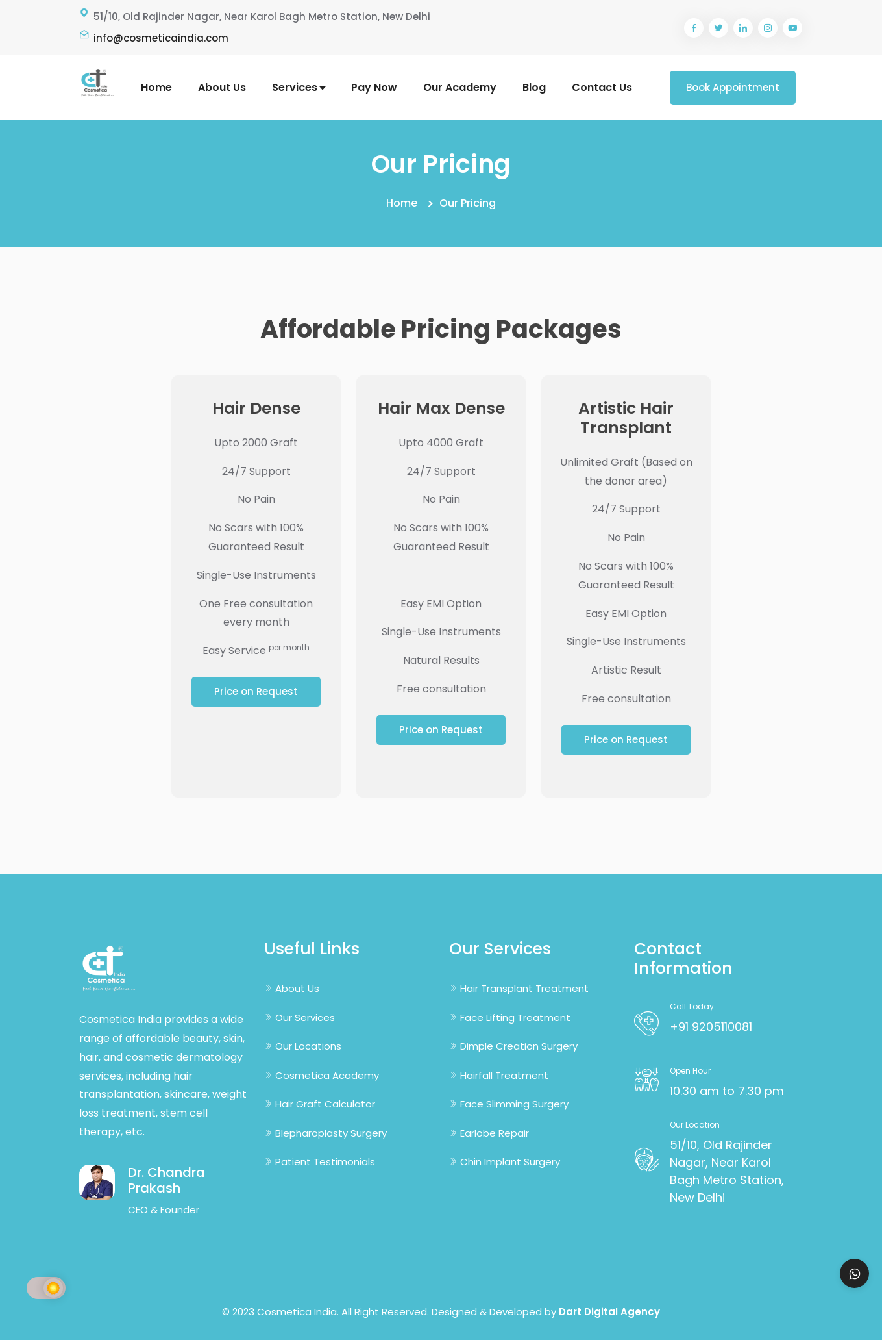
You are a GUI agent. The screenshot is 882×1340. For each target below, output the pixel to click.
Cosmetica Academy (327, 1075)
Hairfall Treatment (504, 1075)
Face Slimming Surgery (514, 1104)
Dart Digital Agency (609, 1312)
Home (156, 87)
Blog (534, 87)
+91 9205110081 (711, 1026)
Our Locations (308, 1046)
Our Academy (459, 87)
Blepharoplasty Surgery (331, 1133)
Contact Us (602, 87)
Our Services (305, 1017)
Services (298, 87)
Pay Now (374, 87)
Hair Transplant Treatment (524, 988)
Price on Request (256, 691)
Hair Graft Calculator (325, 1104)
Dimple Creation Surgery (519, 1046)
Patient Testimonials (325, 1162)
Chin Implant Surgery (510, 1162)
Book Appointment (732, 87)
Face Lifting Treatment (515, 1017)
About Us (222, 87)
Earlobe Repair (494, 1133)
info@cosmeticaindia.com (160, 38)
